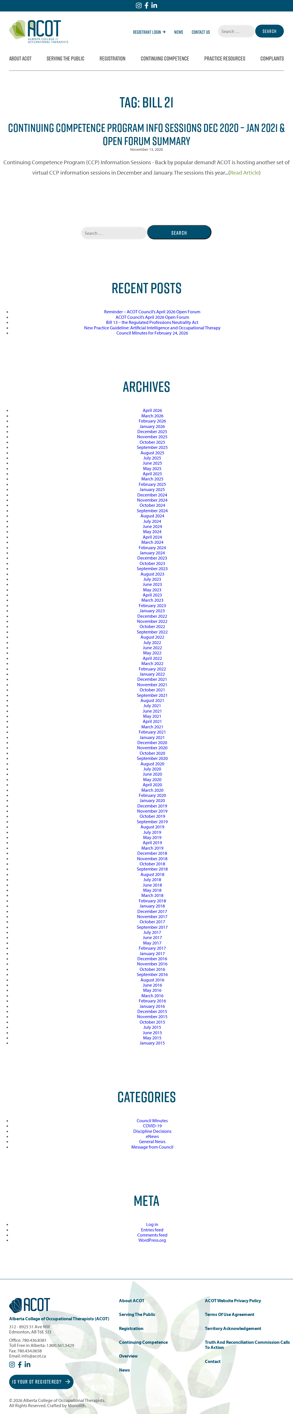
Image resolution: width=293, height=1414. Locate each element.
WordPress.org (152, 1240)
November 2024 (152, 500)
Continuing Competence (165, 58)
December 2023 (152, 558)
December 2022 (152, 616)
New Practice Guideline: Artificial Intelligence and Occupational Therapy (152, 327)
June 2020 (152, 774)
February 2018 (152, 900)
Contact (213, 1361)
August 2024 (152, 516)
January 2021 (152, 737)
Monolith (77, 1405)
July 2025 (152, 458)
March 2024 (152, 542)
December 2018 (152, 853)
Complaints (272, 58)
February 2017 (152, 948)
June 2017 (152, 937)
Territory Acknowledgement (233, 1328)
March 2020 (152, 790)
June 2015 (152, 1032)
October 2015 (152, 1022)
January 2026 (152, 426)
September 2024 (152, 510)
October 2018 (152, 864)
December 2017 (152, 911)
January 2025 (152, 489)
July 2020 (152, 769)
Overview (128, 1356)
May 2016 (152, 990)
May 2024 (152, 531)
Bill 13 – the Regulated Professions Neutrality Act (152, 322)
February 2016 (152, 1001)
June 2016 (152, 985)
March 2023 (152, 600)
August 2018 (152, 874)
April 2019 (152, 842)
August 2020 (152, 763)
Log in (152, 1224)
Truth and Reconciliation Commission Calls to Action (247, 1344)
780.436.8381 (34, 1340)
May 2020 (152, 779)
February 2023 (152, 605)
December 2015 (152, 1011)
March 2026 (152, 415)
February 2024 (152, 547)
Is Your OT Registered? (41, 1381)
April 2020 (152, 784)
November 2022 (152, 621)
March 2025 (152, 479)
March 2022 (152, 663)
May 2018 (152, 890)
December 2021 (152, 679)
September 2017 (152, 927)
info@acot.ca (33, 1356)
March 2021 (152, 727)
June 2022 (152, 647)
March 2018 (152, 895)
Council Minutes (152, 1120)
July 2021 (152, 705)
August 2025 (152, 452)
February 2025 (152, 484)
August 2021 (152, 700)
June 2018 (152, 885)
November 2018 (152, 858)
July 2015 (152, 1027)
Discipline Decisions (152, 1131)
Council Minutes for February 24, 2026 (152, 333)
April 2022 (152, 658)
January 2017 (152, 953)
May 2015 (152, 1038)
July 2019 (152, 832)
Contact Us (201, 32)
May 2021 (152, 716)
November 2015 (152, 1016)
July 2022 (152, 642)
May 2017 (152, 943)
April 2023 (152, 595)
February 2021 (152, 732)
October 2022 (152, 626)
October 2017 (152, 921)
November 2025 (152, 436)
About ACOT (20, 58)
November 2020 (152, 747)
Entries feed (152, 1230)
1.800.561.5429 (60, 1345)
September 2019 (152, 821)
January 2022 (152, 674)
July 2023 (152, 579)
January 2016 (152, 1006)
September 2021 (152, 695)
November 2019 (152, 811)
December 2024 (152, 495)
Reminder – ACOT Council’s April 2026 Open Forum (152, 311)
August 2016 (152, 980)
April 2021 (152, 721)
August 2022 (152, 637)
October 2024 (152, 505)
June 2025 (152, 463)
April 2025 (152, 473)
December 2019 (152, 806)
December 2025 (152, 431)
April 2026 (152, 410)
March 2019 (152, 848)
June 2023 (152, 584)
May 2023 (152, 589)
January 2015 (152, 1043)
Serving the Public (65, 58)
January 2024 (152, 553)
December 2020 (152, 742)
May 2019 (152, 837)
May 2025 (152, 468)
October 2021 (152, 690)
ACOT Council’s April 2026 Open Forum (152, 317)
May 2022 (152, 653)
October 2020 (152, 753)
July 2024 (152, 521)
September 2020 (152, 758)
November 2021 (152, 684)
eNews (152, 1136)
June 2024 (152, 526)
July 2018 (152, 879)
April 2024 (152, 537)
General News (152, 1141)
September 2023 (152, 568)
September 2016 (152, 974)
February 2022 (152, 669)
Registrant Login (149, 32)
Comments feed (152, 1235)
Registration (112, 58)
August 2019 (152, 827)
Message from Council (152, 1147)
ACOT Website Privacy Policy (233, 1300)
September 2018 (152, 869)
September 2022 (152, 632)
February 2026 (152, 421)
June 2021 (152, 711)
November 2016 (152, 964)
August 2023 (152, 574)
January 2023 (152, 610)
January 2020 (152, 800)
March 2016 (152, 995)
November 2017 (152, 916)
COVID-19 (152, 1126)
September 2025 (152, 447)
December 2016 (152, 958)
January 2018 (152, 906)
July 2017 (152, 932)
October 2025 (152, 442)
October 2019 (152, 816)
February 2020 (152, 795)
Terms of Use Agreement (229, 1314)
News (178, 32)
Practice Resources (224, 58)
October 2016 (152, 969)
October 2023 (152, 563)
